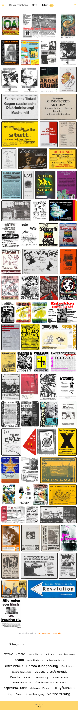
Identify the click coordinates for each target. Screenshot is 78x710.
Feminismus (67, 666)
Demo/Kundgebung (42, 666)
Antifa (19, 660)
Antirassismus (14, 666)
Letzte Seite (56, 633)
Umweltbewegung (35, 694)
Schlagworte (16, 644)
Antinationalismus (55, 660)
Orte (34, 5)
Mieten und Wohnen (40, 688)
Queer (19, 694)
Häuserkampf (42, 677)
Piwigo (39, 706)
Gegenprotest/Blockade (51, 672)
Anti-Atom (51, 654)
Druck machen (18, 5)
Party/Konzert (64, 688)
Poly (10, 694)
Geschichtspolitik (21, 677)
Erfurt (45, 5)
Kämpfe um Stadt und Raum (50, 682)
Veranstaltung (58, 694)
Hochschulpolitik (61, 677)
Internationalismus (22, 682)
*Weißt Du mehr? (15, 654)
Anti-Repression (67, 654)
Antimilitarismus (35, 660)
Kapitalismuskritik (15, 688)
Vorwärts (46, 633)
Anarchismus (35, 654)
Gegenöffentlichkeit (21, 672)
